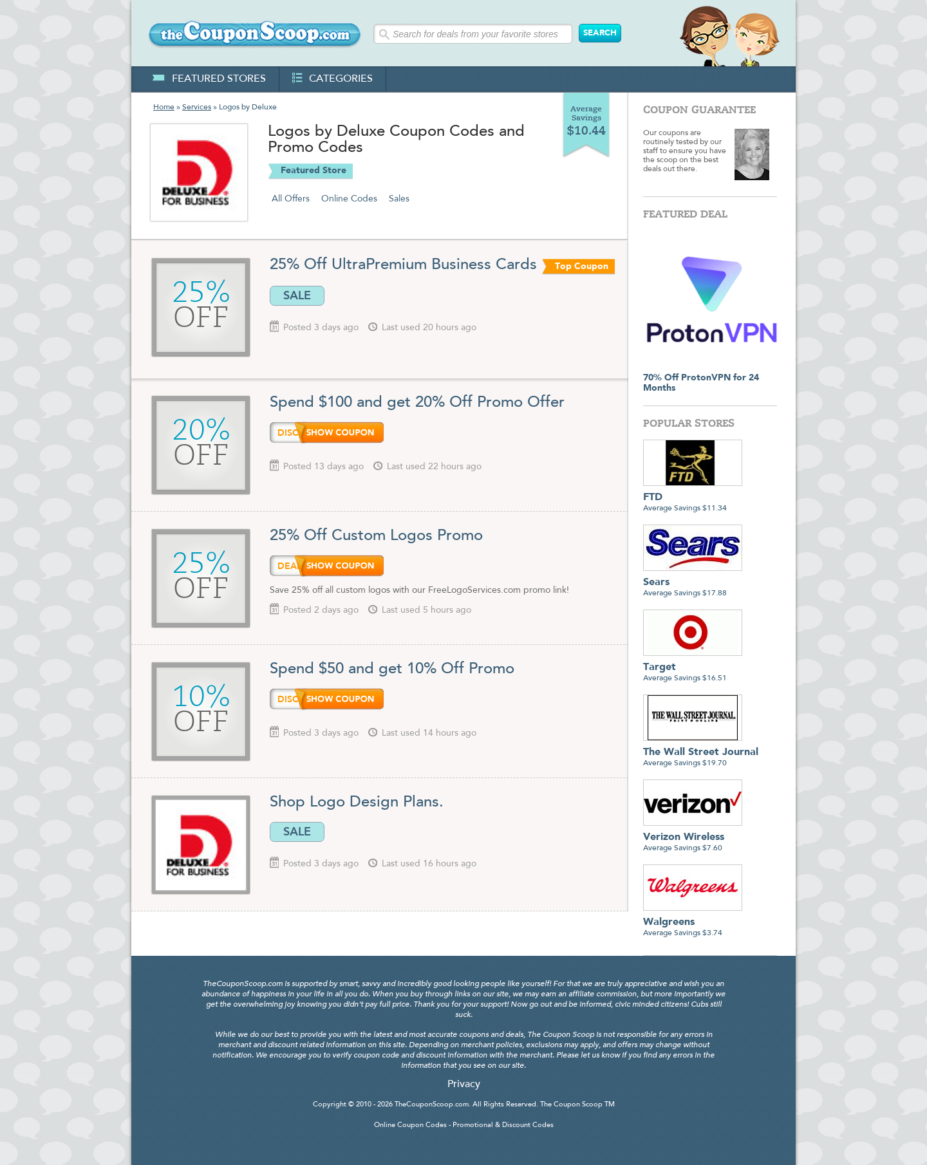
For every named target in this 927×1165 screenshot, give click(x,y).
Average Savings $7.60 (692, 837)
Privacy (463, 1084)
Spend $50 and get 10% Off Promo (392, 669)
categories (332, 79)
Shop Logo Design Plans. (357, 802)
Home (163, 107)
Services (196, 107)
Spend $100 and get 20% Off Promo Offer (417, 403)
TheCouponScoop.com (432, 1104)
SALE (297, 295)
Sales (399, 198)
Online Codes (349, 198)
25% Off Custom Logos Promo (376, 536)
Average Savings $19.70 (700, 752)
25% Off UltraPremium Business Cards (403, 265)
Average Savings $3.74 (692, 922)
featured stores (209, 79)
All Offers (291, 198)
